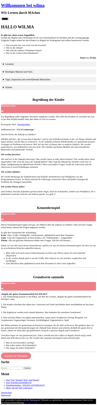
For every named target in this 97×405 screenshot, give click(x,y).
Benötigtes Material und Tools (18, 72)
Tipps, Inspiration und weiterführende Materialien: (28, 79)
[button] (48, 109)
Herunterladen (23, 124)
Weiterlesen (32, 402)
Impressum (6, 395)
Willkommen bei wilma (23, 5)
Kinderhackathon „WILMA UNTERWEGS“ (25, 385)
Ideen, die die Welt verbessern (19, 388)
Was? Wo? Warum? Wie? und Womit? (22, 380)
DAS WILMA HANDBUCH (18, 382)
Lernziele (9, 64)
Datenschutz (6, 392)
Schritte (8, 87)
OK (25, 402)
